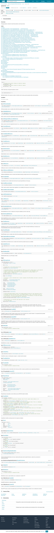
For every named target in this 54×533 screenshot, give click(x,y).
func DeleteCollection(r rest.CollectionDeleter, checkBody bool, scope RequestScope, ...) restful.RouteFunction (19, 35)
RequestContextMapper (12, 289)
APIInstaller (5, 325)
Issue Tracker (37, 522)
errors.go (13, 495)
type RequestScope (4, 65)
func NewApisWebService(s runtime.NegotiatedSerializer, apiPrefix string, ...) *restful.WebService (17, 45)
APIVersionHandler (7, 103)
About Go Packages (26, 522)
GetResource (5, 163)
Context (22, 353)
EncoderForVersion (21, 460)
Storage (14, 263)
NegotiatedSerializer (18, 105)
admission (32, 128)
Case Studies (3, 521)
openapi (3, 505)
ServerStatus (5, 435)
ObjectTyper (35, 135)
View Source (51, 91)
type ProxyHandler (4, 63)
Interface (36, 128)
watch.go (44, 495)
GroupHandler (6, 176)
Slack (46, 522)
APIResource (36, 334)
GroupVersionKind (26, 297)
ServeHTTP (12, 371)
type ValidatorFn (4, 73)
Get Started (14, 517)
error (14, 196)
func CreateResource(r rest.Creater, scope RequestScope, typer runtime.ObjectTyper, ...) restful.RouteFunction (19, 34)
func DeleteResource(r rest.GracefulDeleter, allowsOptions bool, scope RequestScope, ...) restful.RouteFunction (19, 36)
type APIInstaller (4, 56)
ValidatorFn (10, 427)
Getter (12, 165)
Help (13, 524)
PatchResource (6, 221)
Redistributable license (18, 10)
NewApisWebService (7, 206)
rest (14, 128)
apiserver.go (3, 495)
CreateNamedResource (7, 133)
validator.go (45, 494)
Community (49, 1)
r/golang (47, 524)
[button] (6, 10)
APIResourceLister (9, 121)
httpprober (20, 432)
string (40, 113)
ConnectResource (6, 126)
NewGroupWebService (7, 213)
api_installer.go (3, 494)
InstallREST (13, 309)
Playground (14, 519)
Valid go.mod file (9, 10)
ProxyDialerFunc (6, 358)
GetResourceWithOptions (8, 170)
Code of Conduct (37, 527)
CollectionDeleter (16, 150)
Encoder (33, 462)
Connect (47, 517)
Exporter (18, 165)
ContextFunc (5, 351)
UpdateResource (6, 243)
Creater (13, 143)
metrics (3, 503)
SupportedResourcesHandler (9, 236)
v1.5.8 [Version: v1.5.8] (3, 7)
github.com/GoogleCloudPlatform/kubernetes (12, 11)
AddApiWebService (7, 111)
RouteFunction (7, 106)
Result (31, 432)
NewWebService (12, 338)
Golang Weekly (48, 527)
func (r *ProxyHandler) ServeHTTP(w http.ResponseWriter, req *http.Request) (15, 64)
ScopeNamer (8, 378)
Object (14, 409)
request (3, 507)
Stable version (35, 10)
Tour (13, 521)
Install (10, 332)
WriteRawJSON (6, 251)
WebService (35, 120)
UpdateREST (13, 316)
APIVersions (49, 105)
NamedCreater (16, 135)
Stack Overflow (14, 522)
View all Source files (49, 491)
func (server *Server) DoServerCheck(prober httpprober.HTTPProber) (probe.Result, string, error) (19, 69)
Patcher (13, 223)
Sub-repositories (25, 521)
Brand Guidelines (37, 525)
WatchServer (5, 469)
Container (32, 113)
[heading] (4, 1)
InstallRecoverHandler (7, 183)
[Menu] (27, 15)
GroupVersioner (42, 462)
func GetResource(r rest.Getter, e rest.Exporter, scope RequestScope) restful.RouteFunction (16, 37)
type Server (3, 68)
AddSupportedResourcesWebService (10, 118)
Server (4, 420)
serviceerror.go (35, 495)
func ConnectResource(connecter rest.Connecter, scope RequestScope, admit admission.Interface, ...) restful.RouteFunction (21, 32)
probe (29, 432)
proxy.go (23, 495)
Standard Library (25, 519)
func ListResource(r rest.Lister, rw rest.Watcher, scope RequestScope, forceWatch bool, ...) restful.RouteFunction (20, 44)
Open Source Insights (9, 13)
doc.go (13, 494)
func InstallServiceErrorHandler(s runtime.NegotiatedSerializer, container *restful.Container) (16, 42)
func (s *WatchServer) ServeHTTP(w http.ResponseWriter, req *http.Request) (15, 77)
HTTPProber (25, 432)
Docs (37, 1)
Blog (35, 521)
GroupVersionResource (17, 388)
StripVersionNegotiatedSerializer (9, 450)
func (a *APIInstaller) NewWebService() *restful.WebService (12, 59)
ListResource (5, 198)
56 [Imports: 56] (29, 7)
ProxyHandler (6, 362)
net (21, 360)
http (24, 253)
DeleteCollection (6, 148)
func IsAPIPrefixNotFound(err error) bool (8, 43)
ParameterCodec (15, 280)
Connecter (17, 128)
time (44, 200)
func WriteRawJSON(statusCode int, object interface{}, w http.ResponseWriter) (14, 52)
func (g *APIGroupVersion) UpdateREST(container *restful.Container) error (15, 55)
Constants (2, 27)
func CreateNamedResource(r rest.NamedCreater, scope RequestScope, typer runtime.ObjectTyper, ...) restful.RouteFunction (22, 33)
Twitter (47, 519)
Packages (43, 1)
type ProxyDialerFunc (4, 62)
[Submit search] (24, 1)
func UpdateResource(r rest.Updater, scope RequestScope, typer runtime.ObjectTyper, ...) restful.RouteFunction (19, 51)
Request (39, 105)
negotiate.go (24, 494)
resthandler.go (35, 494)
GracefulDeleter (15, 158)
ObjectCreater (12, 283)
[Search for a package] (15, 1)
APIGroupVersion (6, 260)
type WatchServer (4, 74)
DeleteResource (6, 156)
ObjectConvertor (13, 284)
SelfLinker (12, 286)
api (7, 289)
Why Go (28, 1)
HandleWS (11, 478)
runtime (12, 105)
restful (36, 105)
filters (3, 502)
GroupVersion (38, 238)
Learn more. (43, 531)
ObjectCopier (12, 285)
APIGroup (30, 178)
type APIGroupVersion (4, 53)
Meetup (47, 525)
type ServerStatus (4, 70)
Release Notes (37, 524)
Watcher (19, 200)
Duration (46, 200)
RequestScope (24, 128)
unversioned (44, 105)
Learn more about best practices (44, 10)
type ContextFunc (4, 61)
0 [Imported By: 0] (35, 7)
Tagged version (27, 10)
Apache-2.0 (24, 7)
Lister (12, 200)
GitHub (47, 521)
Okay (47, 531)
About (36, 517)
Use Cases (2, 519)
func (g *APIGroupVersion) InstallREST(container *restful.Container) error (15, 54)
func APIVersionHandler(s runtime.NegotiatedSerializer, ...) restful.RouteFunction (14, 28)
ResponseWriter (28, 253)
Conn (23, 360)
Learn (33, 1)
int (13, 253)
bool (25, 150)
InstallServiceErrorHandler (8, 189)
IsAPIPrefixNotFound (7, 194)
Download (36, 519)
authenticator (4, 500)
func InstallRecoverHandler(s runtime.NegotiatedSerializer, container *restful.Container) (15, 41)
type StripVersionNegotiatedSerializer (7, 71)
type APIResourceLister (5, 60)
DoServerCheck (10, 430)
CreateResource (6, 141)
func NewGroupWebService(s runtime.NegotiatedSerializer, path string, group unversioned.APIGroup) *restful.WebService (21, 46)
